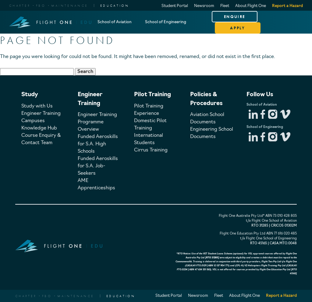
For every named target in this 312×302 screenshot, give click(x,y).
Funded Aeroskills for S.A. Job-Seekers (98, 166)
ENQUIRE (234, 16)
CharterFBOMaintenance (48, 5)
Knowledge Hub (39, 128)
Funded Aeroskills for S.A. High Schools (98, 144)
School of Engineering (165, 22)
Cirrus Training (151, 150)
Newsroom (204, 6)
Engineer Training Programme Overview (97, 122)
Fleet (224, 6)
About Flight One (250, 6)
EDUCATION (114, 5)
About (103, 45)
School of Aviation (115, 22)
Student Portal (174, 6)
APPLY (237, 28)
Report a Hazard (287, 6)
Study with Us (37, 106)
